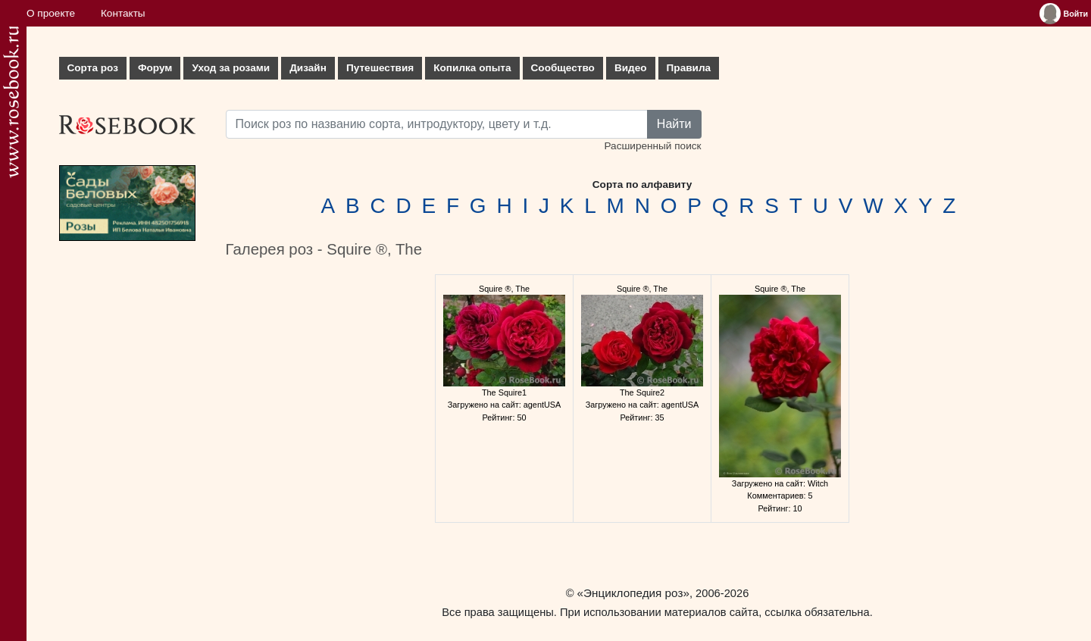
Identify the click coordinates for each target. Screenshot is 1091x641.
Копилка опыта (472, 67)
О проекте (51, 13)
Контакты (123, 13)
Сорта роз (92, 67)
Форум (155, 67)
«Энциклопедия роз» (633, 592)
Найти (674, 123)
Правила (689, 67)
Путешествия (380, 67)
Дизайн (308, 67)
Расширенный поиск (652, 146)
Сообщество (563, 67)
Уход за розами (231, 67)
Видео (630, 67)
